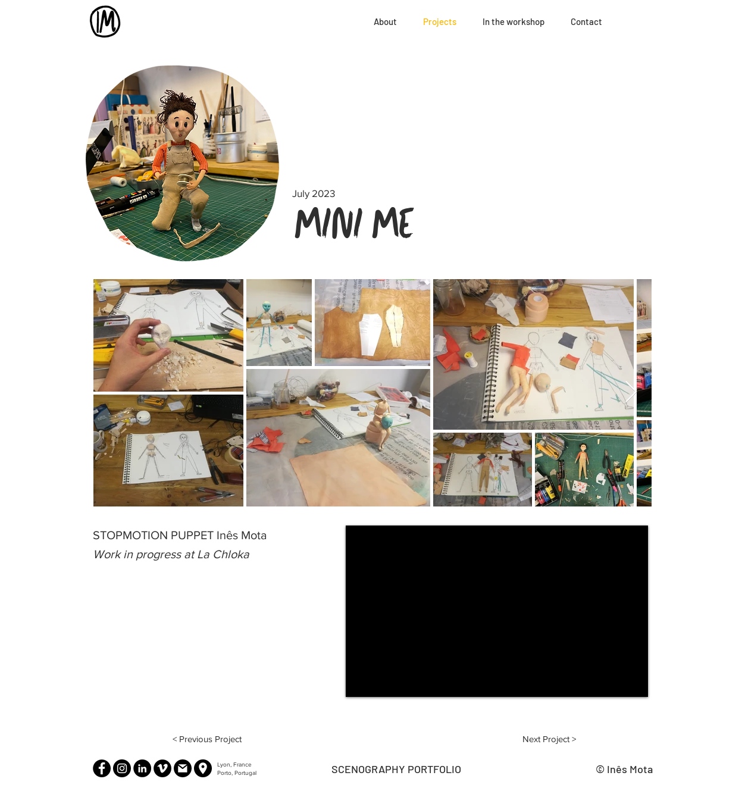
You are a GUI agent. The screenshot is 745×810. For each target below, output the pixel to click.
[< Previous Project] (207, 738)
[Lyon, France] (203, 768)
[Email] (183, 768)
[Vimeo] (162, 768)
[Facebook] (102, 768)
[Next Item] (631, 392)
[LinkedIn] (142, 768)
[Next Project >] (549, 738)
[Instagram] (122, 768)
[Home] (106, 21)
